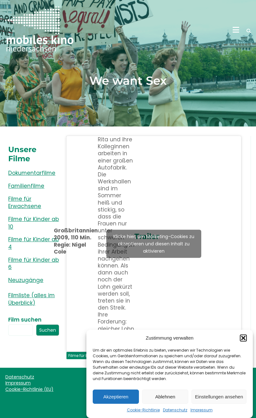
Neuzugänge (25, 280)
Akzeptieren (115, 400)
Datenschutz (175, 413)
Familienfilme (26, 186)
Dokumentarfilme (31, 173)
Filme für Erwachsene (24, 202)
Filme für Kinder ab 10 (33, 223)
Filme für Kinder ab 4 (33, 243)
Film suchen (24, 319)
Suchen (47, 330)
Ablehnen (165, 400)
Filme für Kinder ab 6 (33, 263)
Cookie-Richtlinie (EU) (29, 389)
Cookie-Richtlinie (143, 413)
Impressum (201, 413)
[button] (243, 341)
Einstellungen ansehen (219, 400)
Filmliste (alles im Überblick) (31, 299)
